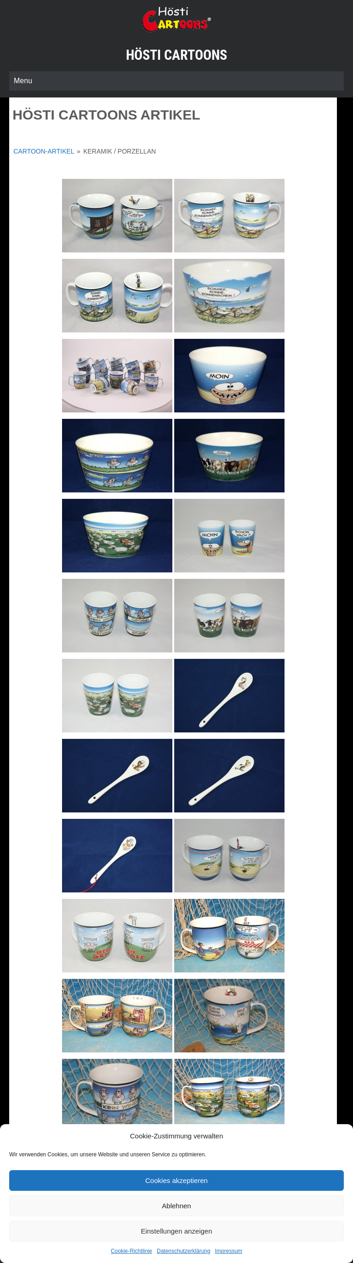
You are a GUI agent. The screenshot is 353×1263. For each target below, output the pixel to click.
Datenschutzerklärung (184, 1251)
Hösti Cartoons (176, 55)
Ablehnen (176, 1206)
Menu (23, 81)
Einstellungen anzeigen (176, 1231)
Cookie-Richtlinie (131, 1251)
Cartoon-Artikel (43, 151)
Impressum (228, 1251)
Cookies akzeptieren (176, 1180)
